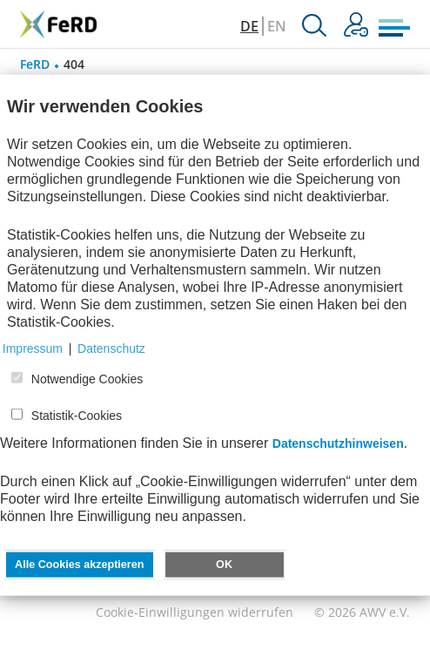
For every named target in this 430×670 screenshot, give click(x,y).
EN (276, 26)
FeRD (35, 64)
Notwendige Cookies (87, 379)
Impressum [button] (33, 348)
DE (249, 26)
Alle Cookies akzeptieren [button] (79, 564)
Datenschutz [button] (111, 348)
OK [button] (224, 564)
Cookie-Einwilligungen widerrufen (194, 612)
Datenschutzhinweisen (338, 443)
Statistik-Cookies (76, 416)
